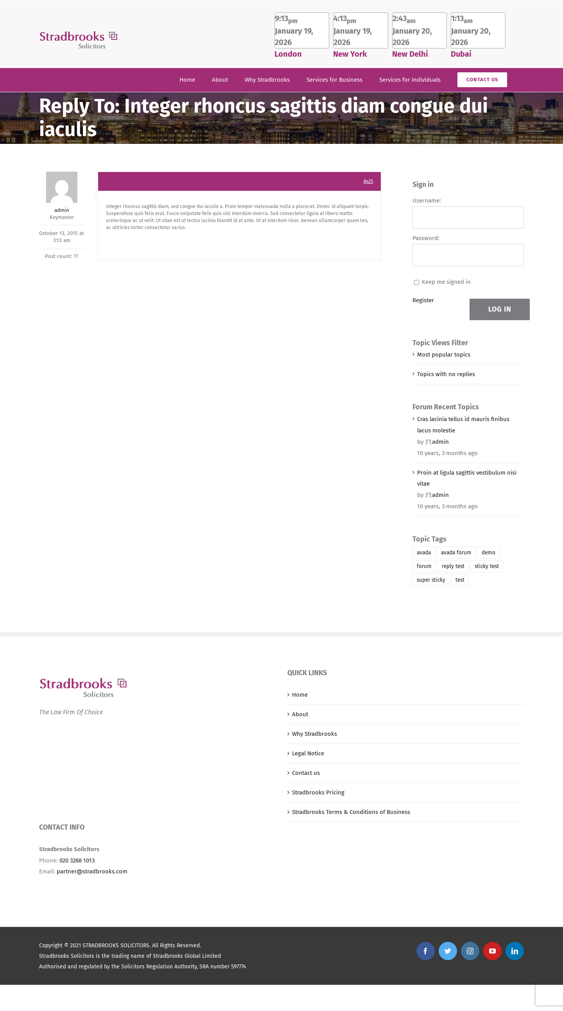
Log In (499, 309)
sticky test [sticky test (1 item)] (487, 566)
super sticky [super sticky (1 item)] (431, 580)
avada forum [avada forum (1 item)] (456, 552)
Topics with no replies (446, 374)
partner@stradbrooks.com (92, 871)
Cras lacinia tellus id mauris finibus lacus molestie (463, 425)
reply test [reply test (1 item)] (453, 566)
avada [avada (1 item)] (424, 552)
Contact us (306, 772)
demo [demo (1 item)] (488, 552)
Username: (426, 200)
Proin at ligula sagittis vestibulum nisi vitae (466, 478)
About (300, 714)
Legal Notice (308, 753)
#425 (368, 181)
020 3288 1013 (77, 860)
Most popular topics (443, 354)
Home (300, 694)
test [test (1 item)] (459, 580)
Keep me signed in (446, 281)
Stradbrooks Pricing (318, 792)
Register (423, 300)
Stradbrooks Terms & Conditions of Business (351, 812)
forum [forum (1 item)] (424, 566)
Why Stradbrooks (314, 733)
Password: (425, 238)
